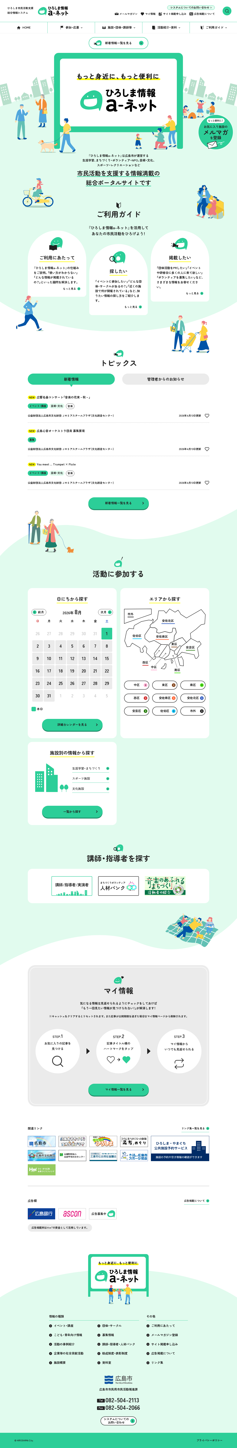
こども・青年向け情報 (68, 1335)
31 (95, 633)
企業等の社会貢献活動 (69, 1353)
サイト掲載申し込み (174, 14)
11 (61, 658)
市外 (193, 710)
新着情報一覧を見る (118, 43)
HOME (26, 27)
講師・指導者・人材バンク (118, 1344)
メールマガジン (128, 14)
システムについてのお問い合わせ (189, 7)
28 (61, 633)
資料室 (106, 1362)
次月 (103, 612)
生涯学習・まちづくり (86, 768)
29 (72, 633)
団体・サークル (112, 1325)
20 (84, 671)
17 (49, 671)
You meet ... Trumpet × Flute (52, 464)
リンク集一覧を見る (193, 1128)
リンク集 (157, 1362)
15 (107, 658)
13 (84, 658)
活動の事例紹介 (64, 1344)
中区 (137, 684)
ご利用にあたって (163, 1325)
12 (72, 658)
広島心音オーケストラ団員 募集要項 (56, 430)
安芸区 (136, 710)
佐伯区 (164, 710)
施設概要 (60, 1362)
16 (38, 671)
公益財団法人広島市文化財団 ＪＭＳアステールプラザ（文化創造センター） (71, 415)
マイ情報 (150, 14)
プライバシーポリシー (210, 1440)
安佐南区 (165, 697)
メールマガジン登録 (164, 1335)
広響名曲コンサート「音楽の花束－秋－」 (59, 397)
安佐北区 (193, 697)
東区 (165, 684)
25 (61, 683)
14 (95, 658)
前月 (41, 612)
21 (95, 671)
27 (49, 633)
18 (61, 671)
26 (38, 633)
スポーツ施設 (81, 778)
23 (38, 683)
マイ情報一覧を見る (118, 1089)
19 (72, 671)
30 (84, 633)
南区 (193, 684)
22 (107, 671)
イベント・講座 (63, 1325)
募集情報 (108, 1335)
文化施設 (78, 788)
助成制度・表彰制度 (115, 1353)
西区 (137, 697)
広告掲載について (204, 14)
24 (49, 683)
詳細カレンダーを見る (72, 724)
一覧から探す (72, 811)
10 (49, 658)
